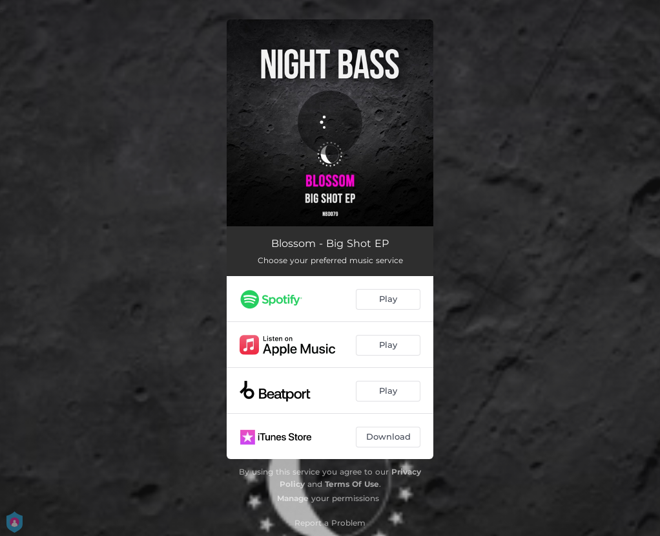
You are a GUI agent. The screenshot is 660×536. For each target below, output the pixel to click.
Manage (293, 498)
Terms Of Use (352, 484)
